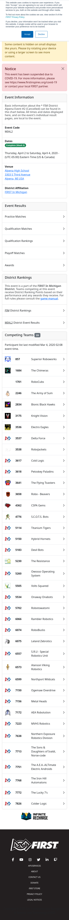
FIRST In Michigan (16, 192)
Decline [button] (41, 34)
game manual (49, 298)
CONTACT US (35, 877)
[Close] (63, 68)
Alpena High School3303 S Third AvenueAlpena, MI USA (17, 174)
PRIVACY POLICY (34, 894)
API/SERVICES (34, 865)
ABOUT (34, 871)
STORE (34, 888)
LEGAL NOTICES (34, 899)
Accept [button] (27, 34)
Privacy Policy (15, 17)
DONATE (34, 882)
